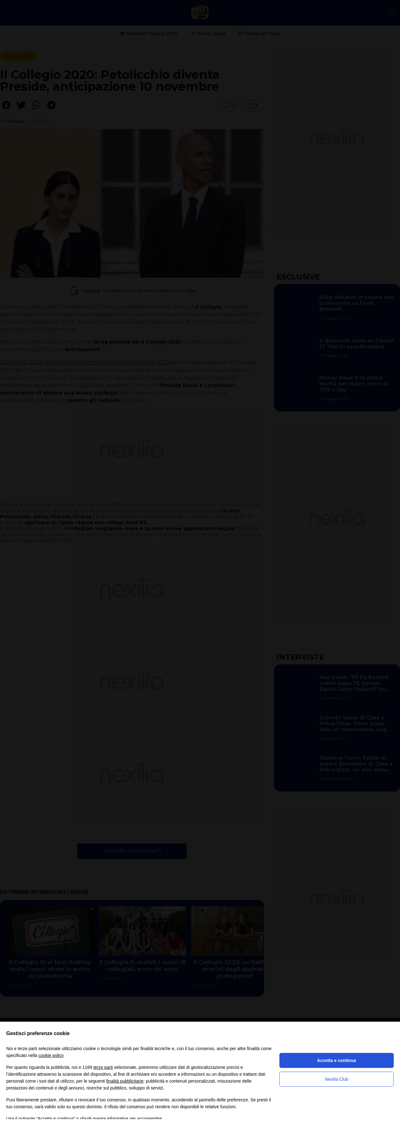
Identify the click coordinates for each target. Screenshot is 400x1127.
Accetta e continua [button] (336, 1060)
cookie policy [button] (51, 1055)
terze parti (103, 1067)
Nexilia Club (336, 1079)
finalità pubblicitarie (124, 1081)
